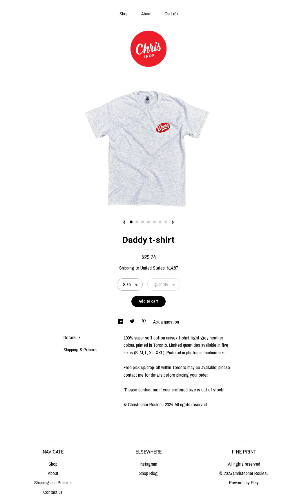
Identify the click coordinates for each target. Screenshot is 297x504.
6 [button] (160, 222)
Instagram (148, 464)
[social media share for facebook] (121, 322)
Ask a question (166, 322)
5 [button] (154, 222)
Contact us (53, 492)
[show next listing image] (172, 223)
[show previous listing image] (124, 223)
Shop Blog (148, 473)
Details (72, 337)
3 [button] (142, 222)
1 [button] (131, 222)
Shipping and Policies (53, 482)
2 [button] (136, 222)
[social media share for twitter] (133, 322)
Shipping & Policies (80, 349)
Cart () (171, 13)
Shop (123, 13)
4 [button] (148, 222)
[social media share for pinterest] (144, 322)
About (146, 13)
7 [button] (165, 222)
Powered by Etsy (244, 482)
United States (152, 268)
